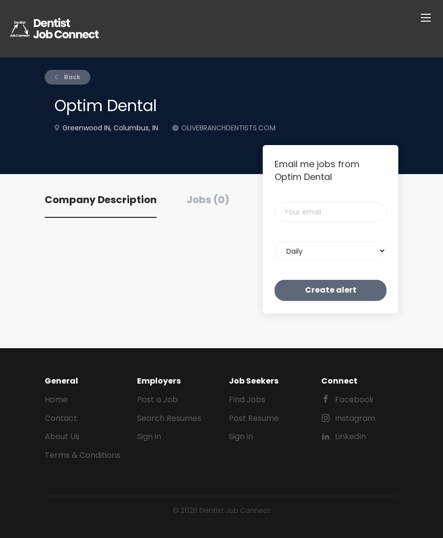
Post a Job (157, 399)
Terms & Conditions (82, 455)
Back (71, 77)
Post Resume (254, 418)
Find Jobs (247, 399)
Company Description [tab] (101, 200)
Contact (61, 418)
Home (56, 399)
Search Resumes (169, 418)
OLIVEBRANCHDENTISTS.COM (228, 128)
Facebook (354, 399)
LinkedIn (350, 436)
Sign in (149, 436)
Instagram (355, 418)
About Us (62, 436)
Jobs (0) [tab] (208, 200)
